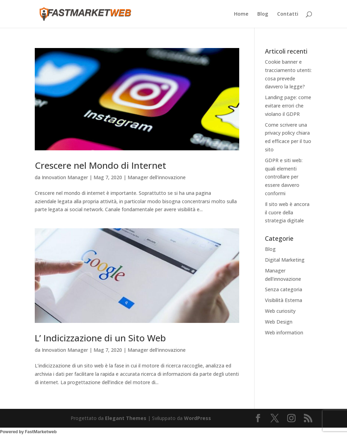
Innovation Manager (65, 177)
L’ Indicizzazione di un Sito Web (100, 338)
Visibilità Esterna (283, 300)
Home (241, 14)
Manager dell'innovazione (157, 177)
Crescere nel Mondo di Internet (100, 165)
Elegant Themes (125, 418)
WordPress (197, 418)
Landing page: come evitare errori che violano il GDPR (288, 105)
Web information (284, 332)
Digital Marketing (285, 259)
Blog (262, 14)
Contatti (287, 14)
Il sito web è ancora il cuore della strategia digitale (287, 212)
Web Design (278, 321)
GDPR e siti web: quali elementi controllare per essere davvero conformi (283, 177)
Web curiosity (280, 311)
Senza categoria (283, 289)
